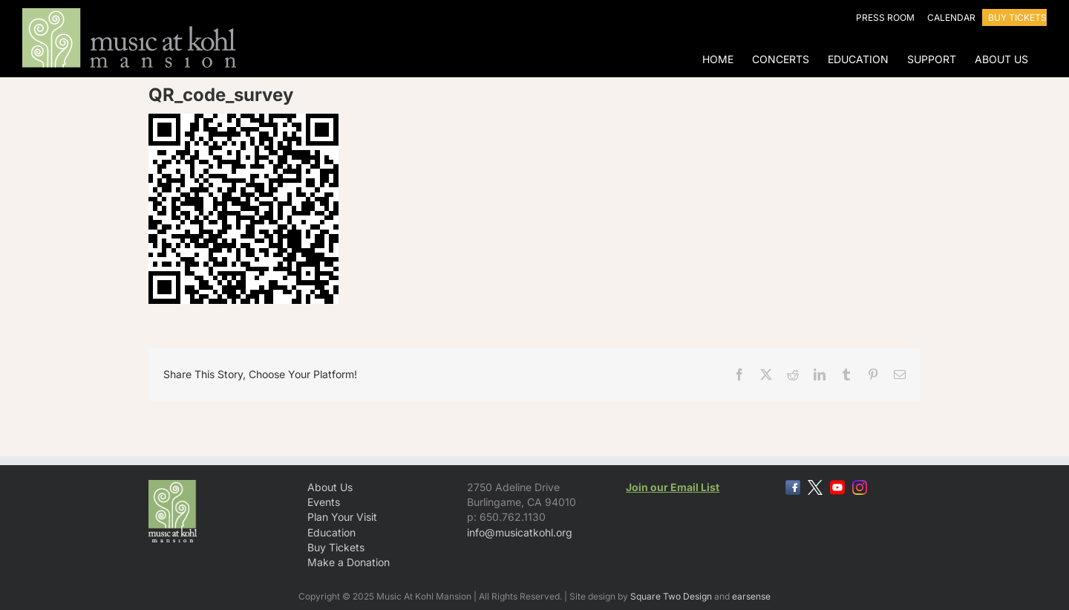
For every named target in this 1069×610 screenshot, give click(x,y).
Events (323, 502)
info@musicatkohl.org (519, 532)
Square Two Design (671, 596)
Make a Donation (348, 562)
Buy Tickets (335, 547)
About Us (330, 487)
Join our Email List (672, 487)
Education (331, 532)
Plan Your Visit (342, 516)
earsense (751, 596)
